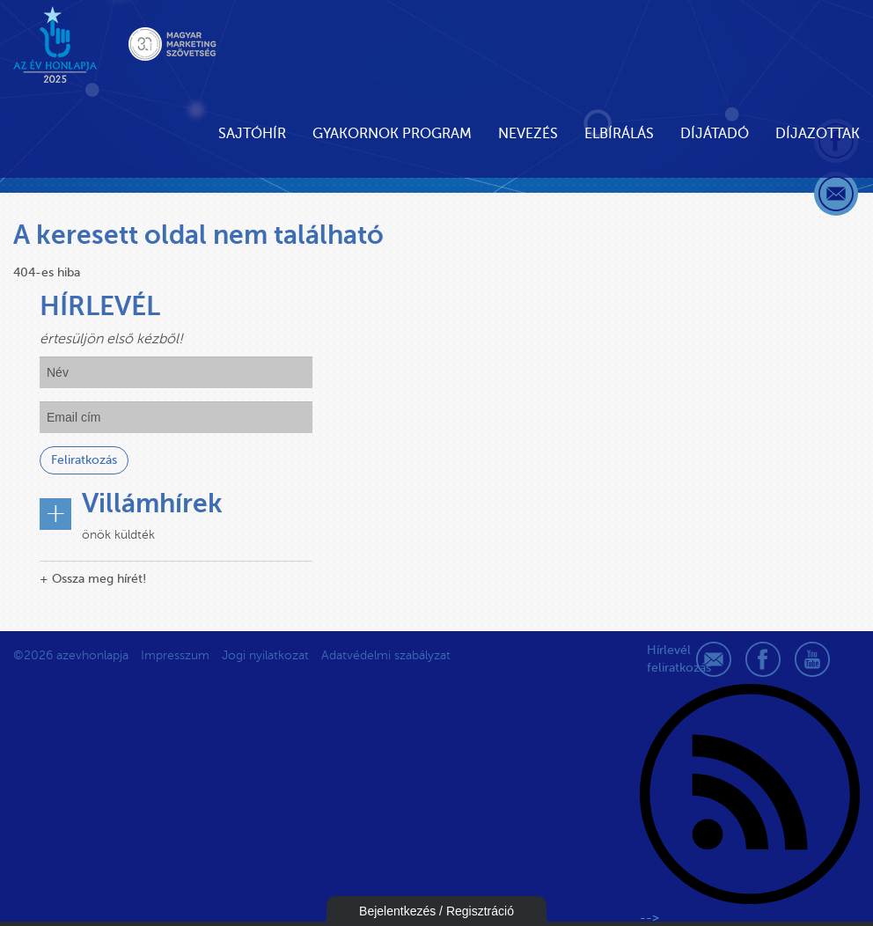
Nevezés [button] (528, 134)
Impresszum (175, 655)
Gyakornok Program (392, 134)
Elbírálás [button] (619, 134)
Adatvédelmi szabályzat (386, 655)
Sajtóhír (252, 134)
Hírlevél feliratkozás (664, 658)
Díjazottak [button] (817, 134)
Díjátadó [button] (714, 134)
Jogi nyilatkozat (265, 655)
